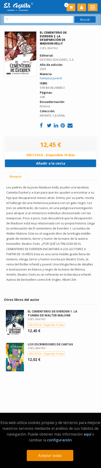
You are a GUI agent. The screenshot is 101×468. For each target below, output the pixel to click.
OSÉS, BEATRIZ (49, 48)
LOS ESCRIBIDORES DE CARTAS (50, 344)
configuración (59, 440)
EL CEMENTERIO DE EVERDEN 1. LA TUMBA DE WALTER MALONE (52, 313)
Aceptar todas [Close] (50, 455)
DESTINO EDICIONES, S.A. (57, 59)
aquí (87, 434)
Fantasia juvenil (51, 78)
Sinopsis (15, 176)
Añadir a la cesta (50, 163)
